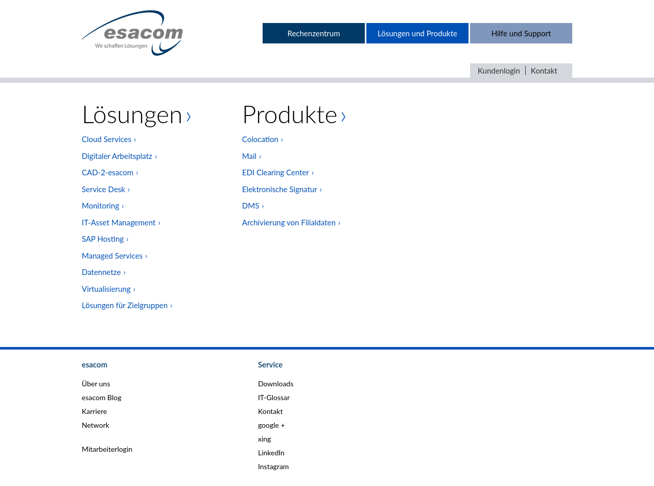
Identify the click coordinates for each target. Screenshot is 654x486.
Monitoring (100, 205)
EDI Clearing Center (275, 172)
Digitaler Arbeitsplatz (117, 155)
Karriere (94, 411)
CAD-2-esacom (107, 172)
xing (264, 438)
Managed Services (112, 255)
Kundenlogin (499, 70)
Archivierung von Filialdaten (289, 222)
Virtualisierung (106, 288)
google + (271, 425)
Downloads (275, 383)
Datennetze (101, 271)
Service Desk (103, 189)
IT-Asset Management (118, 222)
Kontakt (544, 70)
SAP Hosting (103, 238)
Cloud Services (106, 139)
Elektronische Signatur (279, 189)
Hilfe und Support (521, 33)
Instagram (273, 466)
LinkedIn (271, 452)
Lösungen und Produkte (417, 33)
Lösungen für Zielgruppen (125, 305)
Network (95, 425)
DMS (250, 205)
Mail (249, 155)
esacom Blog (101, 397)
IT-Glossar (274, 397)
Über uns (96, 383)
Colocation (260, 139)
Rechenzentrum (313, 33)
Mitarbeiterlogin (107, 449)
